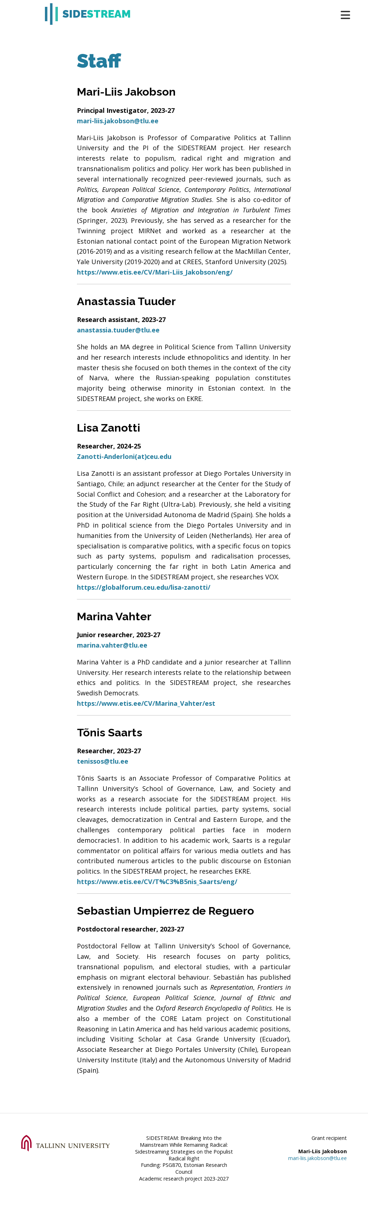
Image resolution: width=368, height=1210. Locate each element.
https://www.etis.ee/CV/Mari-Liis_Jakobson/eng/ (155, 272)
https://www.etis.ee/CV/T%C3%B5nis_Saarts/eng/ (157, 881)
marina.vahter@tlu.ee (112, 645)
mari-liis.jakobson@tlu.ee (117, 120)
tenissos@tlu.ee (102, 761)
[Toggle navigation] (342, 14)
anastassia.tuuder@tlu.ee (118, 330)
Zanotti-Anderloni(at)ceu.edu (124, 456)
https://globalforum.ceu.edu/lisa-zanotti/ (143, 587)
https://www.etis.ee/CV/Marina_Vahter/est (146, 703)
